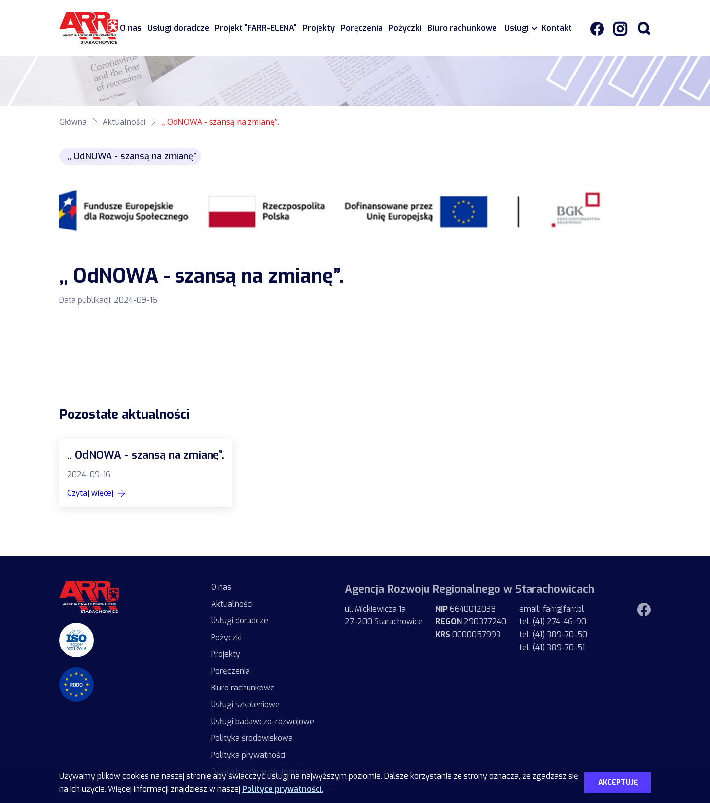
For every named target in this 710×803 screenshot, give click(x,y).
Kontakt (556, 28)
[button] (518, 28)
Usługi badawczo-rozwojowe (262, 721)
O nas (131, 28)
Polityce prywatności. (282, 789)
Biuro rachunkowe (462, 28)
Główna (73, 121)
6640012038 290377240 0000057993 (470, 622)
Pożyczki (405, 28)
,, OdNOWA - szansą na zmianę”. (220, 121)
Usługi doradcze (178, 28)
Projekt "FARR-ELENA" (256, 28)
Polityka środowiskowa (252, 738)
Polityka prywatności (248, 755)
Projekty (319, 28)
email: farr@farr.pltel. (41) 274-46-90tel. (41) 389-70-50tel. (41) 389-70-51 (553, 628)
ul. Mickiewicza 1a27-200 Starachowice (384, 615)
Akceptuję (618, 782)
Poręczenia (362, 28)
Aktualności (124, 121)
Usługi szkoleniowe (245, 704)
